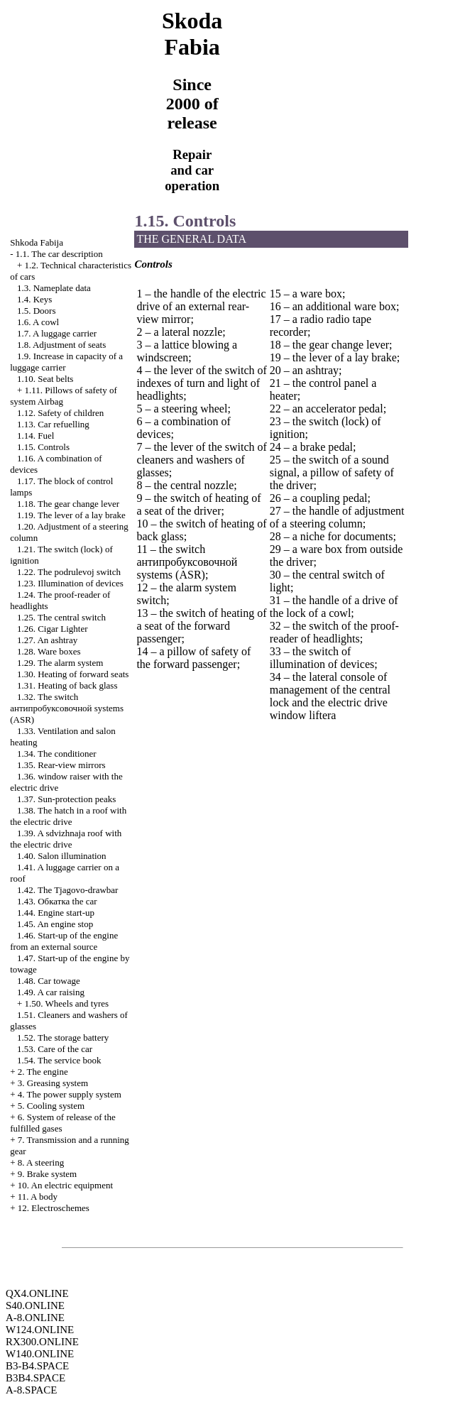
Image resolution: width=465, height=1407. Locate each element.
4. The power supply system (69, 1094)
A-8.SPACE (31, 1390)
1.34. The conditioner (57, 753)
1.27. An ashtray (47, 640)
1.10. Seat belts (45, 378)
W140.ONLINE (40, 1353)
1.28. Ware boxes (49, 651)
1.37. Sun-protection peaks (66, 799)
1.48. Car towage (48, 980)
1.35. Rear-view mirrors (61, 765)
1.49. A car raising (50, 992)
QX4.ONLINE (37, 1293)
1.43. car (57, 901)
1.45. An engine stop (55, 924)
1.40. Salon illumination (61, 855)
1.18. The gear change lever (68, 503)
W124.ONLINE (40, 1329)
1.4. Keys (34, 299)
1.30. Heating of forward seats (72, 674)
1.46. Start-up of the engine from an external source (64, 941)
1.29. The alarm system (60, 662)
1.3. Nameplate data (54, 288)
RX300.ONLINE (42, 1341)
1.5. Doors (36, 310)
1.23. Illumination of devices (70, 583)
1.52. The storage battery (63, 1037)
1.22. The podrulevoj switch (69, 571)
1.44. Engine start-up (55, 912)
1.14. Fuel (35, 435)
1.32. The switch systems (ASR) (67, 708)
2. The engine (43, 1071)
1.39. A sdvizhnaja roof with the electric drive (65, 839)
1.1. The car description (59, 253)
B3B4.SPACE (35, 1378)
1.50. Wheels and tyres (67, 1003)
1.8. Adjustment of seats (61, 344)
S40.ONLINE (35, 1305)
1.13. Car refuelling (53, 424)
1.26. (52, 628)
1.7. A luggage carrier (57, 333)
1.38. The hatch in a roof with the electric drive (68, 816)
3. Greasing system (53, 1083)
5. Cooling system (51, 1105)
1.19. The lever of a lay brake (71, 515)
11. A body (38, 1196)
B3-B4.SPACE (37, 1366)
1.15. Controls (43, 447)
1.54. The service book (59, 1060)
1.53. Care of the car (54, 1049)
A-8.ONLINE (35, 1317)
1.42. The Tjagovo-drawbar (67, 890)
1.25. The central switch (61, 617)
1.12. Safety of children (60, 412)
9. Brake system (47, 1173)
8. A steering (41, 1162)
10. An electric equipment (65, 1185)
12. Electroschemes (53, 1208)
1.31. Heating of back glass (67, 685)
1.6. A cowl (38, 322)
